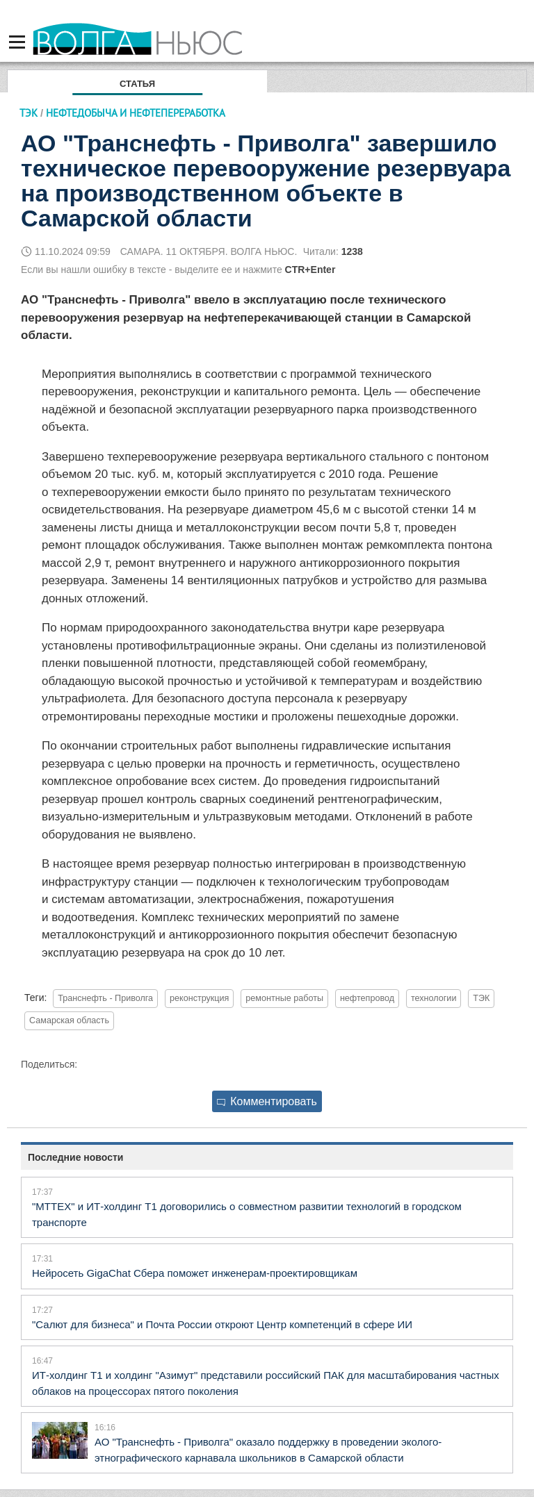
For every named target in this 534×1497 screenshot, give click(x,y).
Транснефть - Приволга (105, 998)
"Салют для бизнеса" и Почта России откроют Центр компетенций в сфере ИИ (222, 1324)
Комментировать (267, 1101)
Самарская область (69, 1020)
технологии (434, 998)
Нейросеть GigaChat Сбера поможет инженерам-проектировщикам (194, 1273)
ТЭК (28, 112)
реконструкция (199, 998)
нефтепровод (367, 998)
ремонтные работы (284, 998)
